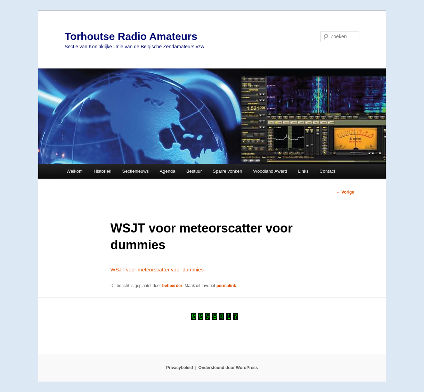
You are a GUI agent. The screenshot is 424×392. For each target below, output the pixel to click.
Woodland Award (270, 171)
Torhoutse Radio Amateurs (131, 36)
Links (303, 171)
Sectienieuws (135, 171)
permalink (226, 285)
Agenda (168, 171)
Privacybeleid (179, 367)
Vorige (345, 192)
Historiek (102, 171)
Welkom (74, 171)
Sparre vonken (227, 171)
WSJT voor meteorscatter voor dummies (157, 269)
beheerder (172, 285)
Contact (327, 171)
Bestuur (194, 171)
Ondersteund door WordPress (228, 367)
